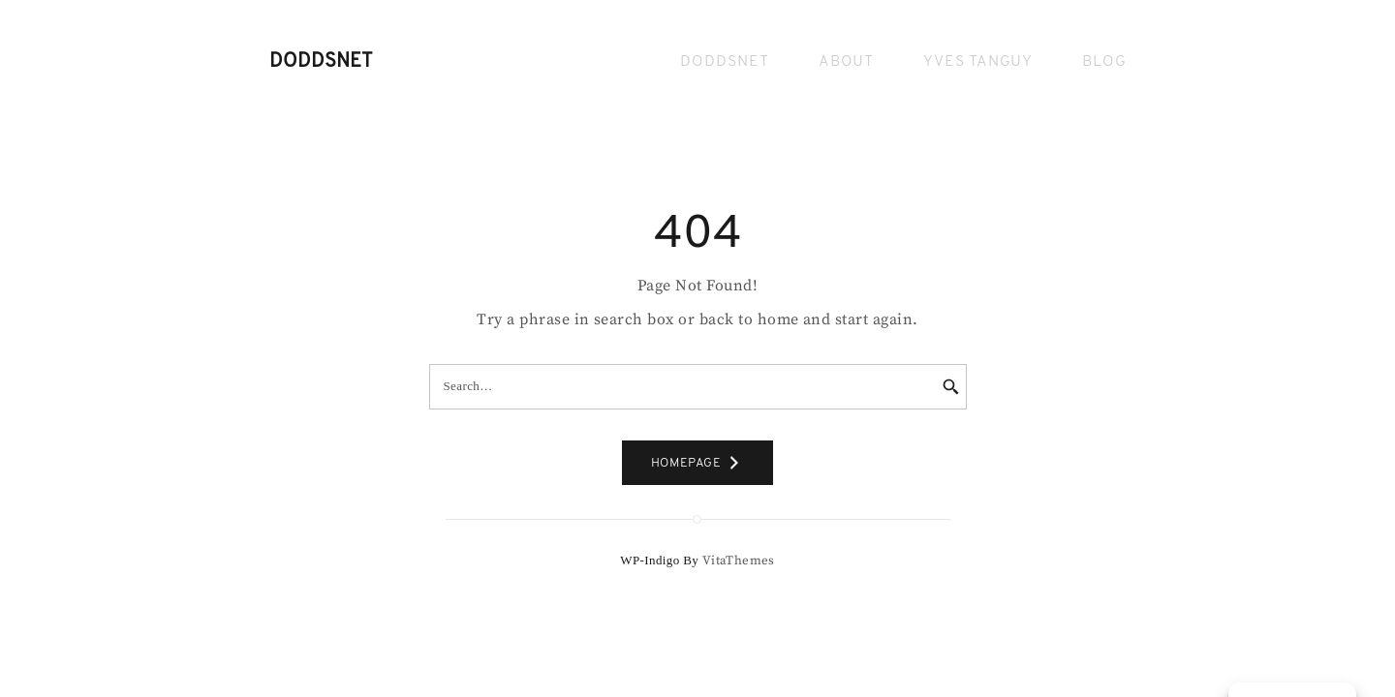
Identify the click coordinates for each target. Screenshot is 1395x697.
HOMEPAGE (698, 462)
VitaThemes (738, 560)
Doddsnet (321, 62)
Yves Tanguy (978, 62)
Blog (1104, 62)
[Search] (938, 387)
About (846, 62)
